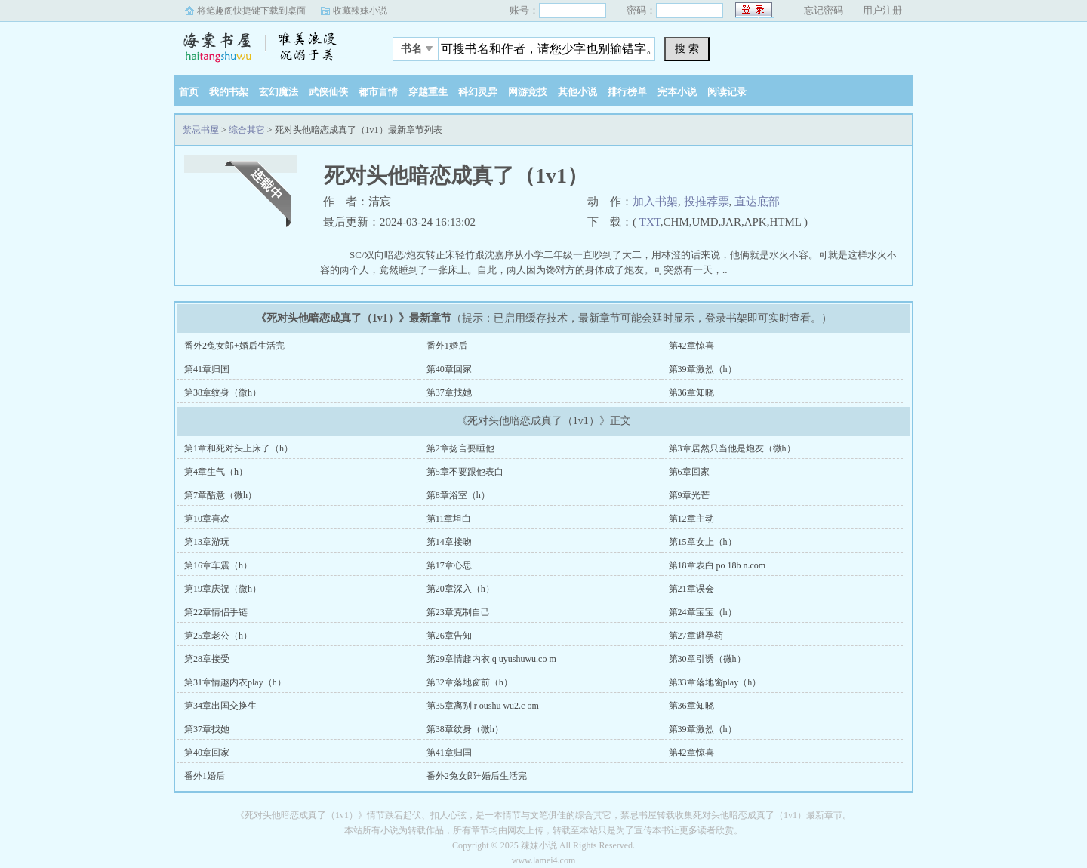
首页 (189, 91)
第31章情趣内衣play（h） (235, 682)
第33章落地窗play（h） (715, 682)
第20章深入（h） (460, 588)
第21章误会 (691, 588)
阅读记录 (727, 91)
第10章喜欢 (206, 518)
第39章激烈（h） (703, 369)
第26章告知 (449, 635)
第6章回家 (689, 471)
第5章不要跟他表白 (464, 471)
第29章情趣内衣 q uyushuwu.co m (491, 659)
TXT (650, 222)
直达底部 (757, 201)
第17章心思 (449, 565)
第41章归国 (206, 369)
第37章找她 (449, 392)
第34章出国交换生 (220, 705)
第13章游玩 (206, 542)
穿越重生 (428, 91)
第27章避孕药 (696, 635)
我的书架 (228, 91)
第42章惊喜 (691, 345)
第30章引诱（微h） (707, 659)
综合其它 (247, 130)
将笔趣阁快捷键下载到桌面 (251, 10)
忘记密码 (823, 10)
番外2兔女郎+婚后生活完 (234, 345)
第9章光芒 (689, 495)
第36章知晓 (691, 392)
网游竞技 (527, 91)
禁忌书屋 (268, 44)
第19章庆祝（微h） (222, 588)
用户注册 (882, 10)
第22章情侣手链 (216, 612)
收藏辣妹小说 (360, 10)
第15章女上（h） (703, 542)
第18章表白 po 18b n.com (717, 565)
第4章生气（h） (216, 471)
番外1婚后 (446, 345)
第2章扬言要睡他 (460, 448)
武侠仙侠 (328, 91)
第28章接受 (206, 659)
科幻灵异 (477, 91)
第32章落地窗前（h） (469, 682)
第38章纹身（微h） (222, 392)
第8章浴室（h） (458, 495)
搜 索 (687, 48)
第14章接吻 (449, 542)
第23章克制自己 (458, 612)
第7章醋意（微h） (220, 495)
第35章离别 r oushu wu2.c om (482, 705)
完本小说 (677, 91)
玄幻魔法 (278, 91)
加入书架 (655, 201)
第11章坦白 (449, 518)
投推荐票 (706, 201)
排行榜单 (627, 91)
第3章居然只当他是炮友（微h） (732, 448)
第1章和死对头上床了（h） (238, 448)
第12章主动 (691, 518)
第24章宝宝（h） (703, 612)
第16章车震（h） (218, 565)
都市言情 (378, 91)
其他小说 (577, 91)
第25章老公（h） (218, 635)
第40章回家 (449, 369)
